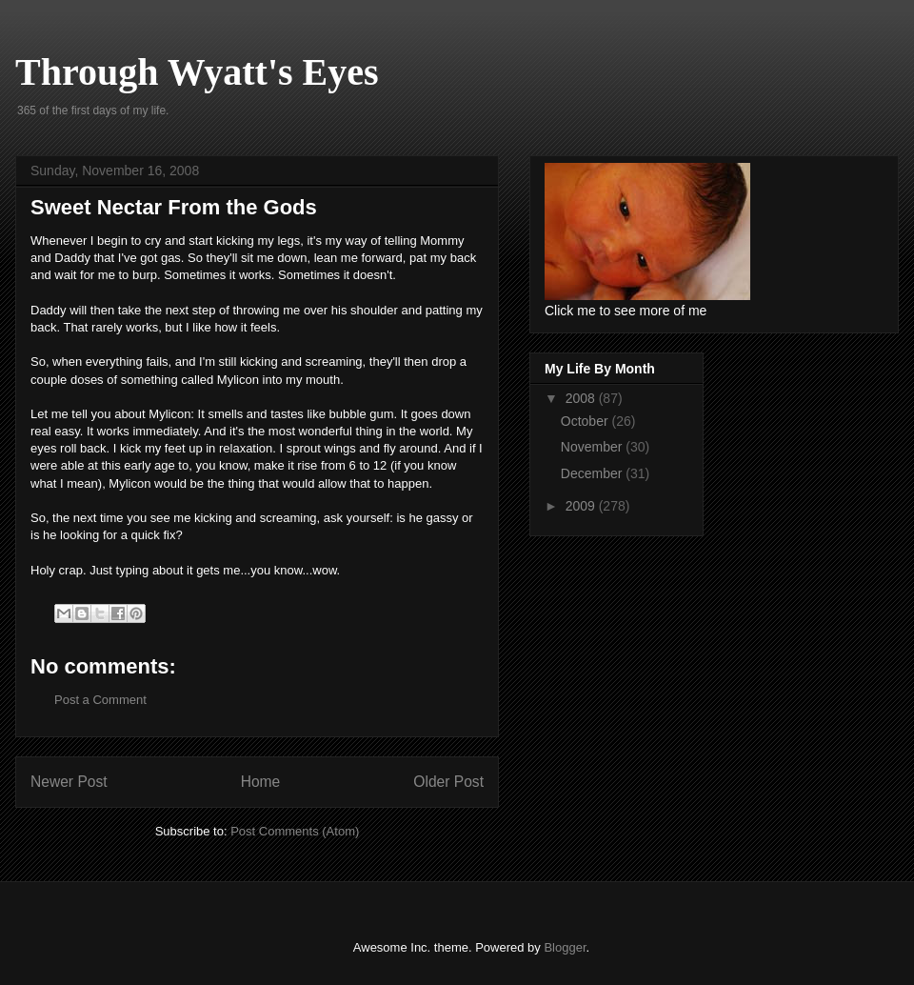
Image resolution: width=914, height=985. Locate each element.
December (593, 473)
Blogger (565, 947)
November (593, 446)
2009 (582, 505)
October (586, 421)
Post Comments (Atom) (294, 831)
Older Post (448, 782)
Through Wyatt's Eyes (197, 71)
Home (261, 782)
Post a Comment (100, 700)
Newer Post (69, 782)
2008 (582, 398)
